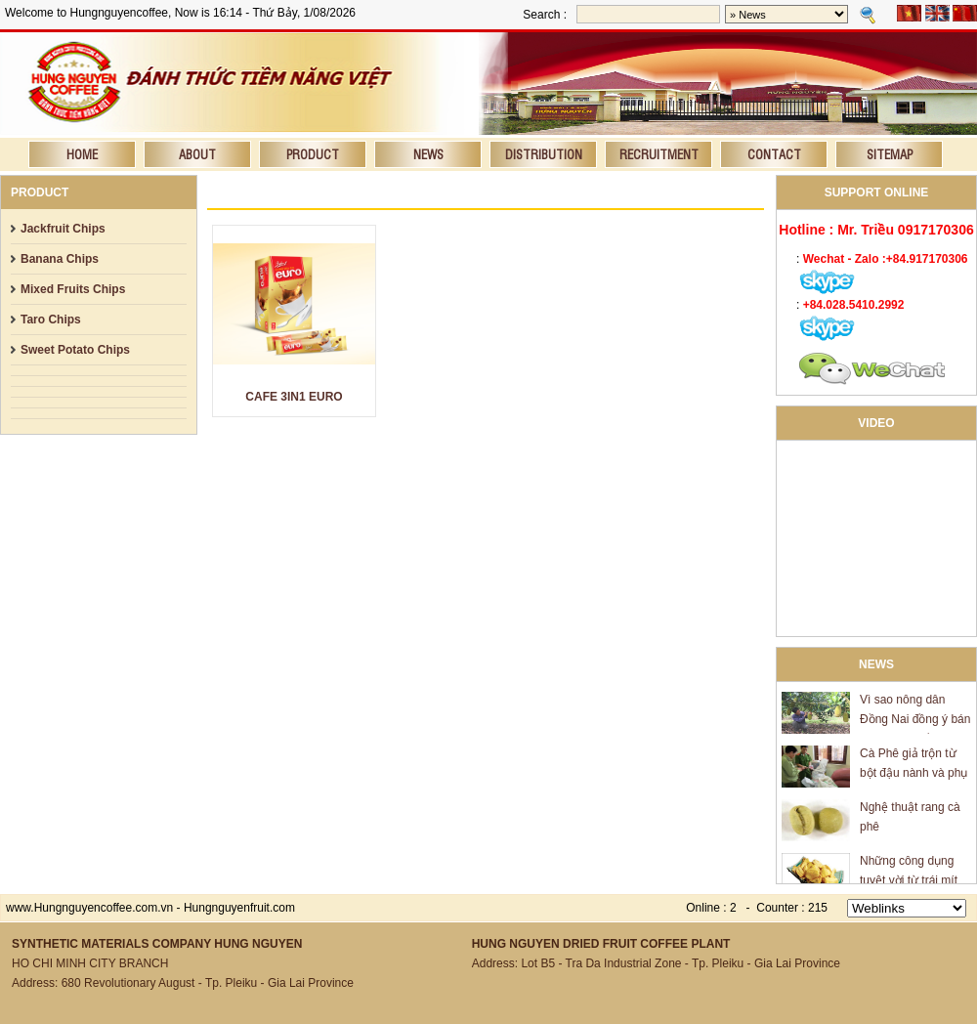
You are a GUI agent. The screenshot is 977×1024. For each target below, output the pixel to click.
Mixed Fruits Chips (73, 289)
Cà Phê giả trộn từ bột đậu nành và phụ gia (913, 775)
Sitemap (890, 154)
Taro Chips (51, 319)
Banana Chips (60, 259)
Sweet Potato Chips (75, 350)
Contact (774, 154)
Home (82, 154)
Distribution (543, 154)
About (197, 154)
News (428, 154)
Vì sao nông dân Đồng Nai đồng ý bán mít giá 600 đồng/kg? (915, 722)
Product (312, 154)
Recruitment (659, 154)
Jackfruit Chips (63, 228)
